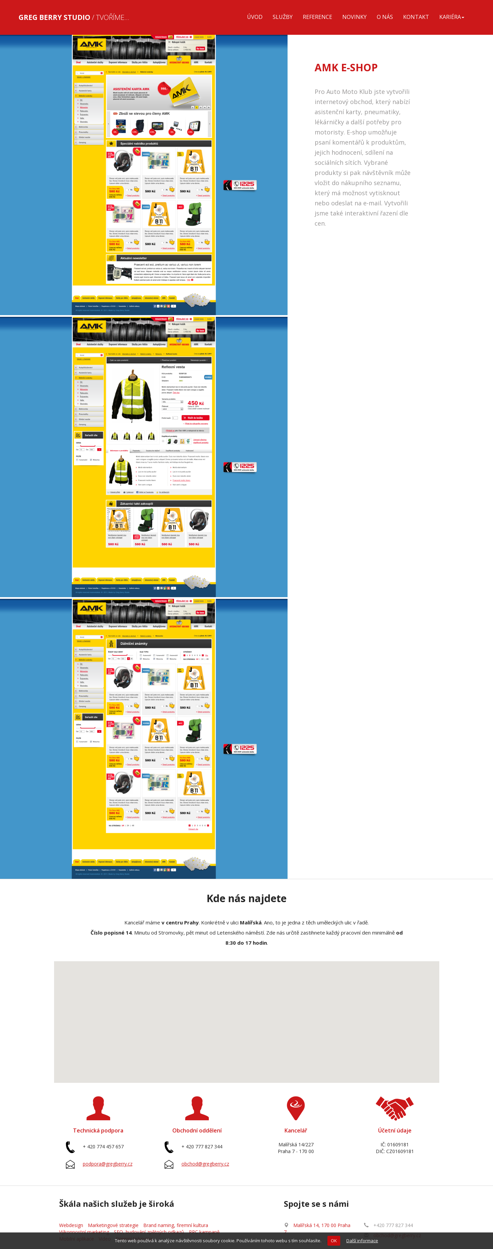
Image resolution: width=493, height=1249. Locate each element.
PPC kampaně (204, 1232)
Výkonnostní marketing (84, 1232)
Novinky (354, 17)
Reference (317, 17)
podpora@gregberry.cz (107, 1164)
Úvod (255, 17)
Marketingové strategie (113, 1225)
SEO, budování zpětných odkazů (149, 1232)
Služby (283, 17)
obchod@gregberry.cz (205, 1164)
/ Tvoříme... (74, 17)
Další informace (362, 1241)
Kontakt (416, 17)
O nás (385, 17)
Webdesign (71, 1225)
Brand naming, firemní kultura (175, 1225)
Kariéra (451, 17)
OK (334, 1241)
